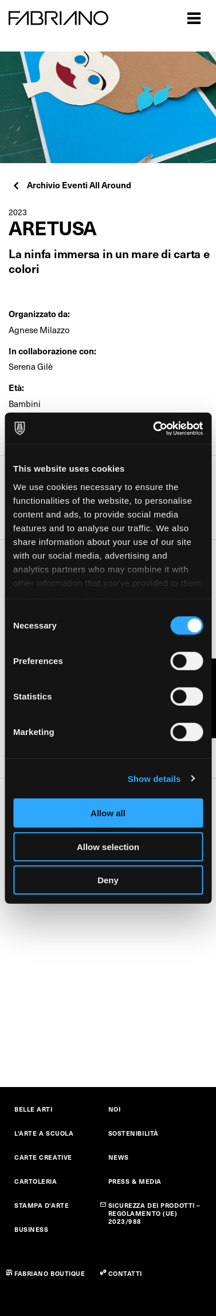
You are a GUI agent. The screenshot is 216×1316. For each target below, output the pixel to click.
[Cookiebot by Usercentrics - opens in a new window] (154, 428)
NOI (114, 1109)
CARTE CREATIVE (43, 1157)
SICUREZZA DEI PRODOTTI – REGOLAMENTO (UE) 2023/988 (154, 1213)
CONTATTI (125, 1273)
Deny (108, 880)
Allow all (108, 813)
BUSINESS (31, 1229)
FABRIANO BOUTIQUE (49, 1273)
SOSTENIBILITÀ (133, 1133)
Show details (154, 778)
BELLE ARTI (33, 1109)
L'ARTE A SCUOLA (43, 1133)
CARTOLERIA (35, 1181)
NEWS (118, 1157)
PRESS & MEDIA (135, 1181)
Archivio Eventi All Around (71, 185)
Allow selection (108, 846)
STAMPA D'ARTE (41, 1205)
